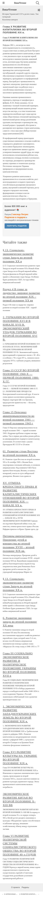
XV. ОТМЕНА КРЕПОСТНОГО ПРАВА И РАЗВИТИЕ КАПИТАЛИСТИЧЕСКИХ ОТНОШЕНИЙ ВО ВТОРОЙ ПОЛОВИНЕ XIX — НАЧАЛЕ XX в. (21, 494)
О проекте (15, 887)
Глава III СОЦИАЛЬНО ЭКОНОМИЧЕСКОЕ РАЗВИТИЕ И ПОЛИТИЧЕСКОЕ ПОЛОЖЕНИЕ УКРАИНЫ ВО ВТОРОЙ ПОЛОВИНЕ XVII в (19, 664)
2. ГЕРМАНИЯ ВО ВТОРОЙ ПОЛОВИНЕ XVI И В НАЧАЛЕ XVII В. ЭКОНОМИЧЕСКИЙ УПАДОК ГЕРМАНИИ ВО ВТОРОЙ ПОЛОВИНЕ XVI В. (21, 328)
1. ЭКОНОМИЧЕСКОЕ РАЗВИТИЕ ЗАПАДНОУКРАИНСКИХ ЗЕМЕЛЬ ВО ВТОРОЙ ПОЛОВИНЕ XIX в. (19, 714)
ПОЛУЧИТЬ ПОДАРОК (17, 226)
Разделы (25, 887)
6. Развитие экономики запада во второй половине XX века (20, 621)
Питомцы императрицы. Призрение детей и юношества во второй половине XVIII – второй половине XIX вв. (19, 543)
